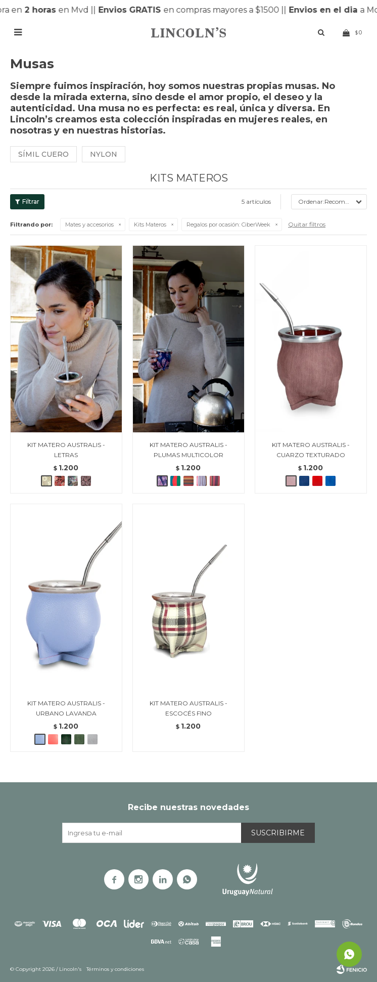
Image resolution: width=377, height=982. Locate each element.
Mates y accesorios (89, 224)
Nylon (103, 154)
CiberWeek (228, 224)
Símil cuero (43, 154)
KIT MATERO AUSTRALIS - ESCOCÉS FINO (188, 708)
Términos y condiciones (115, 969)
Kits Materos (150, 224)
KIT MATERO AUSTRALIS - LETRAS (66, 450)
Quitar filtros (306, 224)
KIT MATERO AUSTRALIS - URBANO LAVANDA (66, 708)
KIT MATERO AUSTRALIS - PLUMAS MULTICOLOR (188, 450)
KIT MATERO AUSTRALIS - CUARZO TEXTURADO (311, 450)
